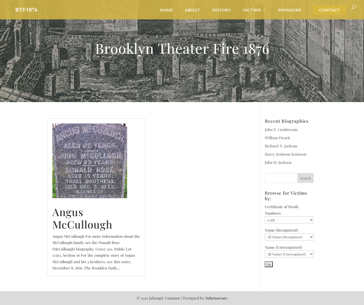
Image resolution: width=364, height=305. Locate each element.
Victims (252, 10)
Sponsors (289, 10)
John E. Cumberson (281, 129)
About (192, 10)
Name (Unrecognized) (283, 247)
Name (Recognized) (281, 230)
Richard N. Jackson (281, 145)
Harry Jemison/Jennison (285, 154)
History (221, 10)
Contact (329, 10)
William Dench (277, 137)
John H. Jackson (278, 162)
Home (166, 10)
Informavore (216, 298)
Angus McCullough (82, 218)
